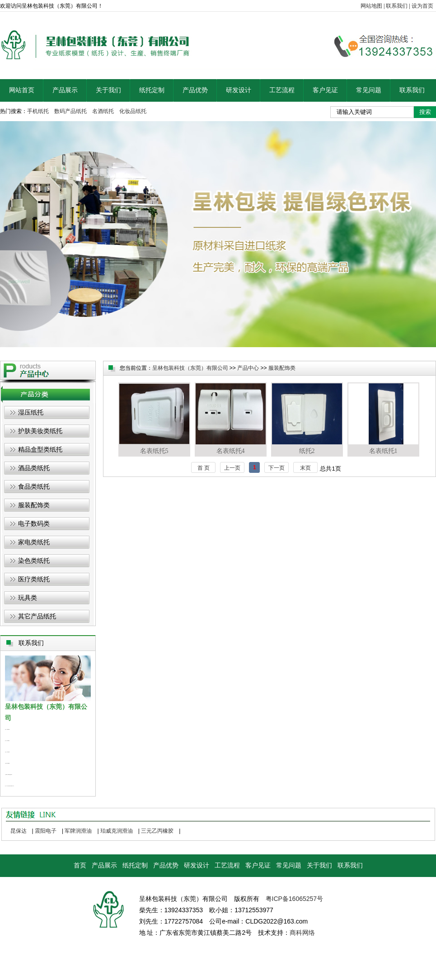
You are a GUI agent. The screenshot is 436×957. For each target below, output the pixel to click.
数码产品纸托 (70, 111)
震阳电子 (45, 831)
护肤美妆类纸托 (40, 430)
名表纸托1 (383, 418)
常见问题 (368, 90)
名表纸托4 (231, 418)
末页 (305, 468)
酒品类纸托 (34, 467)
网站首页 (21, 90)
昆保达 (18, 831)
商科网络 (302, 932)
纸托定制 (151, 90)
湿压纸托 (30, 412)
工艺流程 (282, 90)
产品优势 (195, 90)
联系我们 (397, 6)
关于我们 (108, 90)
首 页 (203, 468)
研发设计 (238, 90)
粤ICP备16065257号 (294, 898)
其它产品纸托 (37, 616)
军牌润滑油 (78, 831)
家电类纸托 (34, 542)
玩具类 (27, 597)
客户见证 (325, 90)
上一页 (232, 468)
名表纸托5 (154, 418)
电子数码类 (34, 523)
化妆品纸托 (132, 111)
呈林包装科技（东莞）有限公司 (190, 368)
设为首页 (422, 6)
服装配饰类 (34, 505)
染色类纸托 (34, 560)
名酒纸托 (103, 111)
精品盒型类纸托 (40, 449)
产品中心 (248, 368)
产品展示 (65, 90)
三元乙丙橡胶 (157, 831)
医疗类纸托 (34, 579)
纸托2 (307, 418)
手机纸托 (38, 111)
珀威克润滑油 (116, 831)
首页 (80, 865)
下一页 (276, 468)
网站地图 (371, 6)
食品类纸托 (34, 486)
